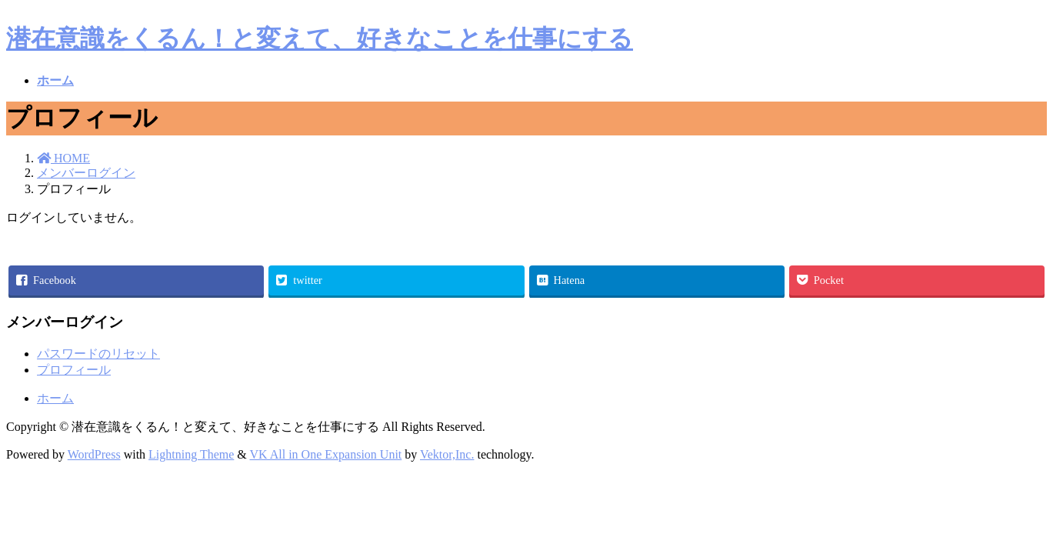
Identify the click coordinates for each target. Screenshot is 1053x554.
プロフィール (74, 369)
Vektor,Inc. (447, 454)
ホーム (55, 398)
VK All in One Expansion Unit (326, 454)
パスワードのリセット (98, 353)
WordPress (94, 454)
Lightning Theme (191, 454)
